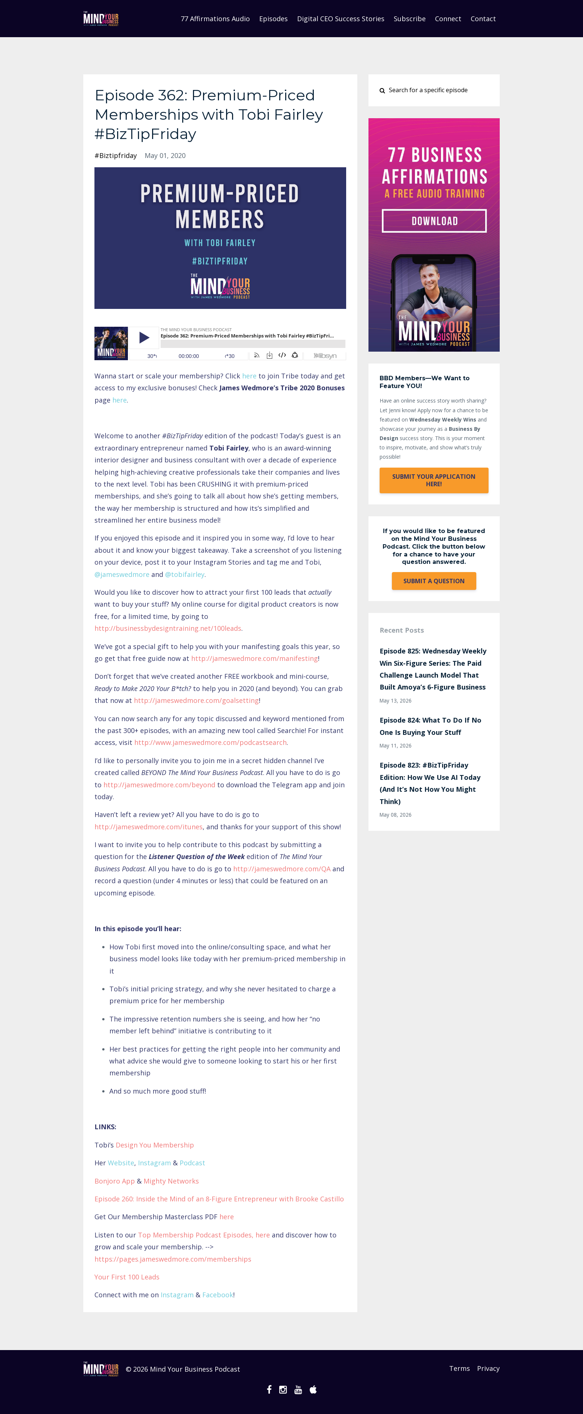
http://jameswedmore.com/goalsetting (196, 700)
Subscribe (410, 18)
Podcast (192, 1162)
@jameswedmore (121, 574)
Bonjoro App (114, 1180)
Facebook (217, 1294)
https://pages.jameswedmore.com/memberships (172, 1259)
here (249, 375)
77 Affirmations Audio (215, 18)
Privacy (488, 1369)
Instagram (154, 1162)
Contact (483, 18)
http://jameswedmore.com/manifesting (254, 658)
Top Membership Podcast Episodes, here (204, 1234)
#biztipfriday (115, 155)
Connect (448, 18)
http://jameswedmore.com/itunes (148, 826)
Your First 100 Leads (127, 1276)
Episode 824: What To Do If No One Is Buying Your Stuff (430, 726)
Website (121, 1162)
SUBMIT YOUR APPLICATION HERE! (434, 480)
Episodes (273, 18)
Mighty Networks (171, 1180)
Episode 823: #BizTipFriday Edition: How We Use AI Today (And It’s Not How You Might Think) (430, 783)
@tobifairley (184, 574)
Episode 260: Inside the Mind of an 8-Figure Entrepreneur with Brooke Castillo (219, 1198)
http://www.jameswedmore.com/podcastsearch (210, 742)
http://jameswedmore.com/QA (282, 868)
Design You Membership (155, 1144)
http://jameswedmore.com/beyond (159, 784)
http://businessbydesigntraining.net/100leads (167, 628)
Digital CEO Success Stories (340, 18)
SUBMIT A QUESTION (434, 581)
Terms (457, 1369)
